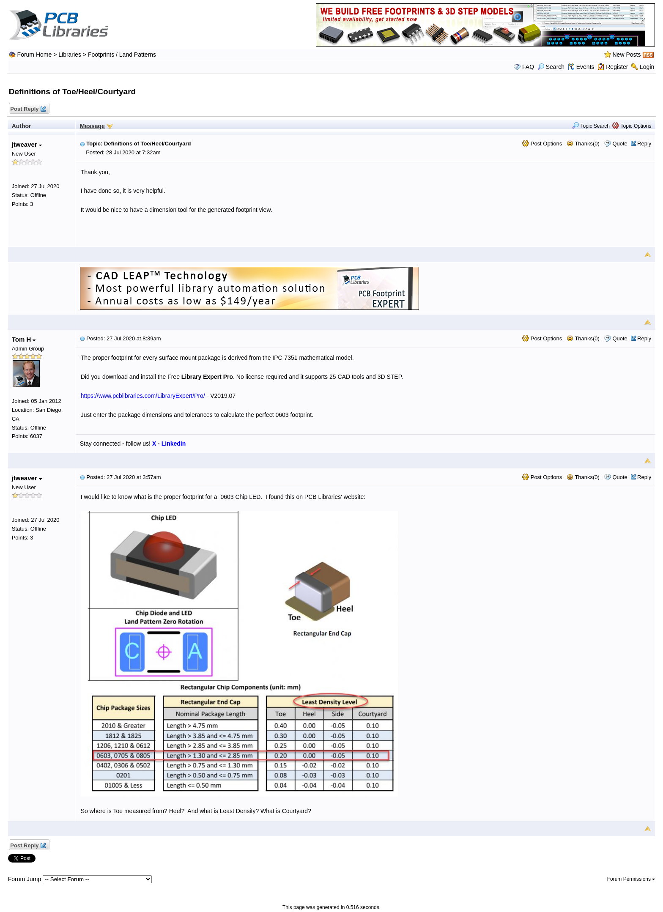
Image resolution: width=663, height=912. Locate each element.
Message (92, 126)
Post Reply (28, 109)
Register (617, 66)
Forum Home (34, 54)
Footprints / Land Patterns (122, 54)
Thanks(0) (583, 143)
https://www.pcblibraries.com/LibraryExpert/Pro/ (143, 395)
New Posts (627, 54)
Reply (644, 143)
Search (550, 66)
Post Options (542, 143)
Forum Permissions (631, 879)
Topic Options (631, 126)
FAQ (528, 66)
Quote (619, 143)
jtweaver (27, 144)
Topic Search (591, 126)
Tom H (24, 339)
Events (581, 66)
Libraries (69, 54)
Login (647, 66)
